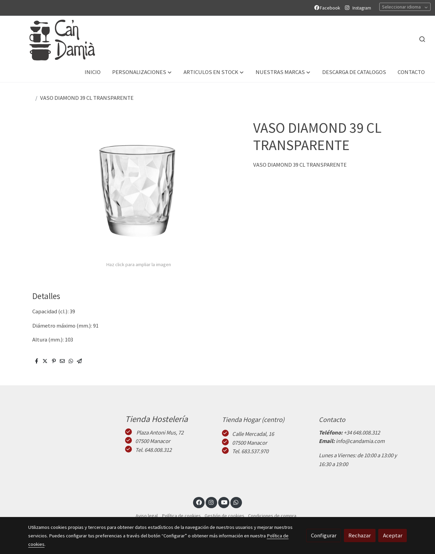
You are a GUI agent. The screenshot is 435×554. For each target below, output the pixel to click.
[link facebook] (199, 502)
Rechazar (359, 535)
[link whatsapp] (236, 502)
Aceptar (392, 535)
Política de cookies (181, 516)
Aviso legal (147, 516)
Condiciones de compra (272, 516)
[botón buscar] (422, 39)
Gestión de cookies (224, 516)
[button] (141, 72)
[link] (54, 39)
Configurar (323, 535)
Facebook (328, 8)
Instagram (361, 8)
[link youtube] (224, 502)
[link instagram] (211, 502)
